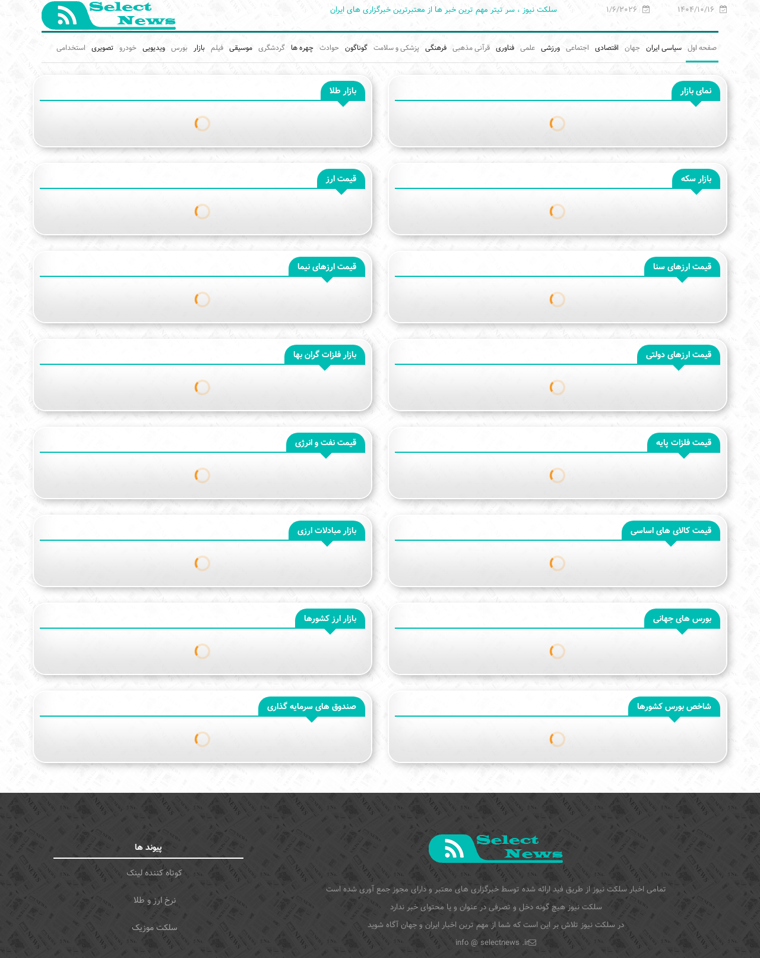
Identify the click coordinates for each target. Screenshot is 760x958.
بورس (179, 47)
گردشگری (271, 47)
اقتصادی (607, 47)
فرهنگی (435, 47)
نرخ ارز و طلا (155, 900)
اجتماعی (577, 47)
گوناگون (356, 47)
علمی (527, 47)
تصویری (102, 47)
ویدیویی (153, 47)
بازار (199, 47)
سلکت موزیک (155, 928)
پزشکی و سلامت (396, 47)
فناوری (505, 47)
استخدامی (71, 47)
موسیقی (240, 47)
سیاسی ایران (664, 47)
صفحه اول (702, 47)
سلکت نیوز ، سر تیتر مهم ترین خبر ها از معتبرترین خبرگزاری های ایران (443, 9)
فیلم (217, 47)
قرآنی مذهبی (471, 47)
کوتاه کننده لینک (154, 873)
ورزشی (550, 47)
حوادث (329, 47)
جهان (632, 47)
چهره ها (302, 47)
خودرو (128, 47)
